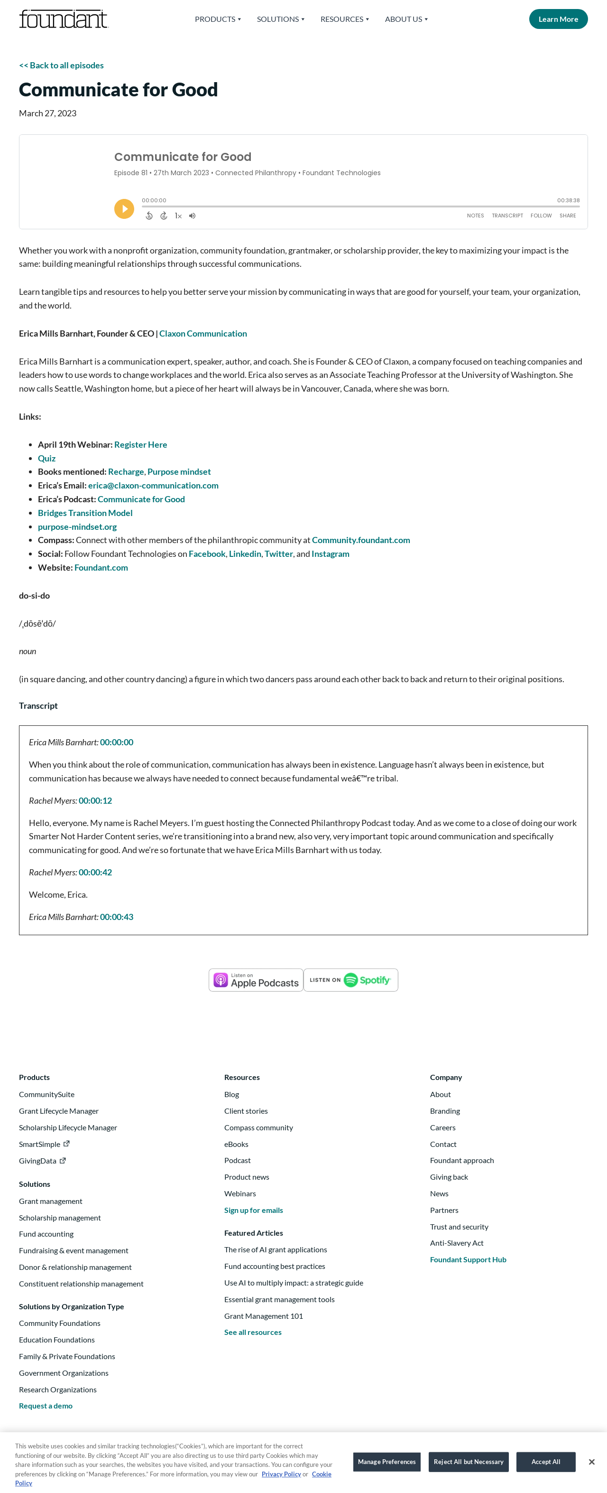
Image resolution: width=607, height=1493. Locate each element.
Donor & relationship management (75, 1266)
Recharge (126, 471)
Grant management (51, 1200)
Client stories (246, 1110)
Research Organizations (58, 1389)
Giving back (449, 1176)
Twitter (279, 553)
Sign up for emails (253, 1209)
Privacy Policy (281, 1480)
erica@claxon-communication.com (153, 485)
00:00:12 (95, 800)
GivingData (37, 1160)
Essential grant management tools (279, 1299)
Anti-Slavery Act (457, 1242)
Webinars (240, 1193)
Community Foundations (60, 1322)
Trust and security (459, 1226)
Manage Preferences (387, 1468)
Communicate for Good (141, 499)
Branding (445, 1110)
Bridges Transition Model (85, 512)
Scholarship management (60, 1217)
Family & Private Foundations (67, 1356)
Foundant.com (101, 567)
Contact (443, 1143)
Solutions (281, 19)
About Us (407, 19)
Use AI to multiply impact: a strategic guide (293, 1282)
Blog (231, 1094)
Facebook (207, 553)
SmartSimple (39, 1143)
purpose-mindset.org (77, 526)
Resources (346, 19)
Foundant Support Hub (468, 1259)
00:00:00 (116, 742)
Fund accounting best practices (274, 1265)
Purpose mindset (179, 471)
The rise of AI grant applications (275, 1249)
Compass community (258, 1127)
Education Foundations (57, 1339)
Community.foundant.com (361, 540)
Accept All (546, 1468)
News (439, 1193)
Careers (443, 1127)
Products (219, 19)
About (440, 1094)
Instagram (330, 553)
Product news (246, 1176)
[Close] (591, 1468)
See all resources (253, 1331)
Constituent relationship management (81, 1283)
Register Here (140, 444)
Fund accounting (46, 1233)
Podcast (237, 1159)
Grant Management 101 (263, 1315)
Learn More (559, 18)
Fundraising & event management (74, 1250)
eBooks (236, 1143)
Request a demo (46, 1405)
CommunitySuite (46, 1094)
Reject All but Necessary (469, 1468)
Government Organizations (64, 1372)
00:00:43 (116, 916)
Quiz (46, 458)
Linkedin (245, 553)
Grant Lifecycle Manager (59, 1110)
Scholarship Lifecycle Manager (68, 1127)
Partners (444, 1209)
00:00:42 (95, 872)
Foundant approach (462, 1159)
